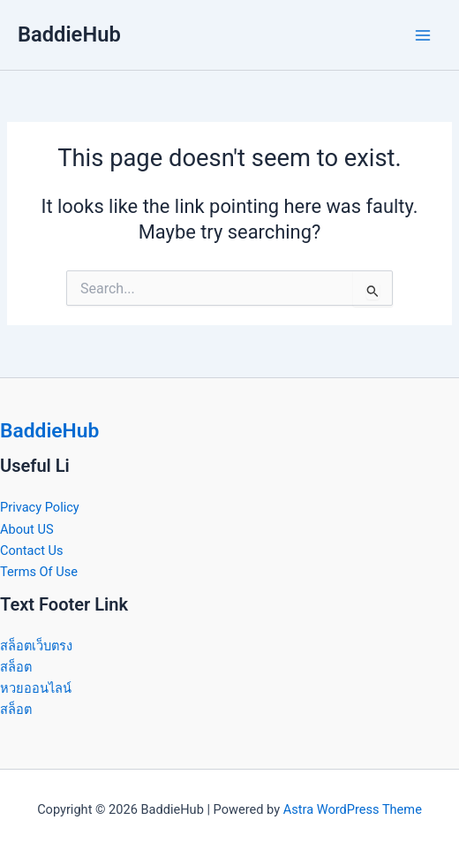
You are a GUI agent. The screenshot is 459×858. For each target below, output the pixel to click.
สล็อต (16, 667)
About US (27, 529)
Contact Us (32, 550)
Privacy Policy (39, 507)
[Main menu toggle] (422, 35)
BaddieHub (69, 34)
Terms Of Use (39, 572)
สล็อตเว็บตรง (36, 646)
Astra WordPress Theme (352, 809)
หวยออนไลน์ (35, 688)
